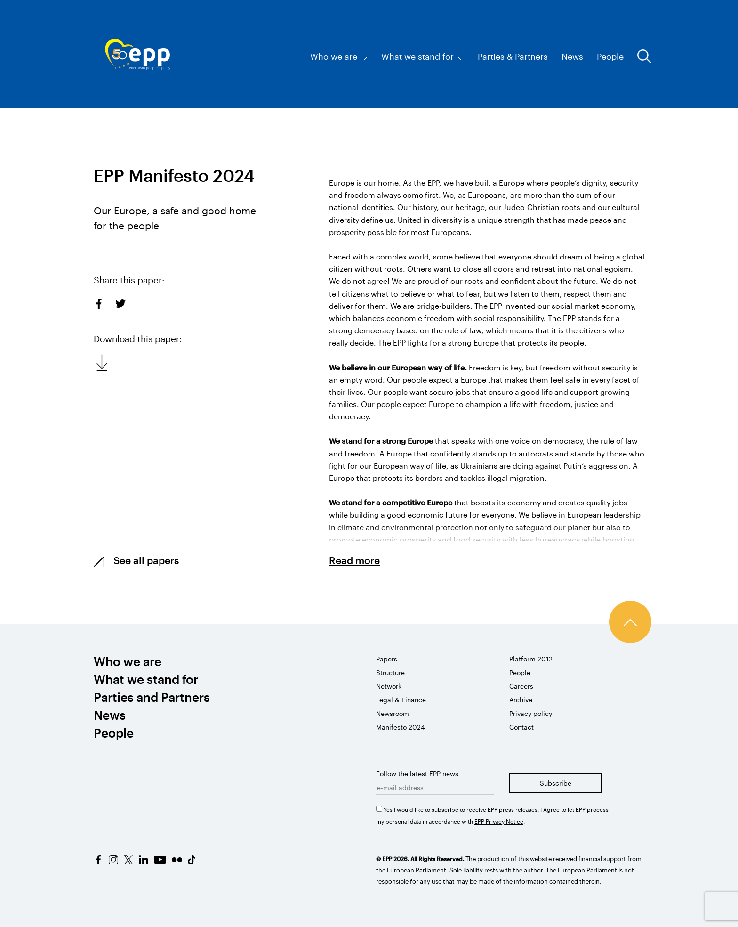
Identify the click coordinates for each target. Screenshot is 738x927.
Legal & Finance (401, 700)
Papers (386, 659)
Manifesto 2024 (400, 727)
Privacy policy (530, 713)
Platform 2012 (531, 659)
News (572, 56)
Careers (521, 686)
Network (388, 686)
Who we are (339, 56)
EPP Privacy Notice (498, 821)
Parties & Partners (513, 56)
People (610, 56)
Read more (354, 560)
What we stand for (422, 56)
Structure (390, 672)
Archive (520, 700)
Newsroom (392, 713)
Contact (521, 727)
